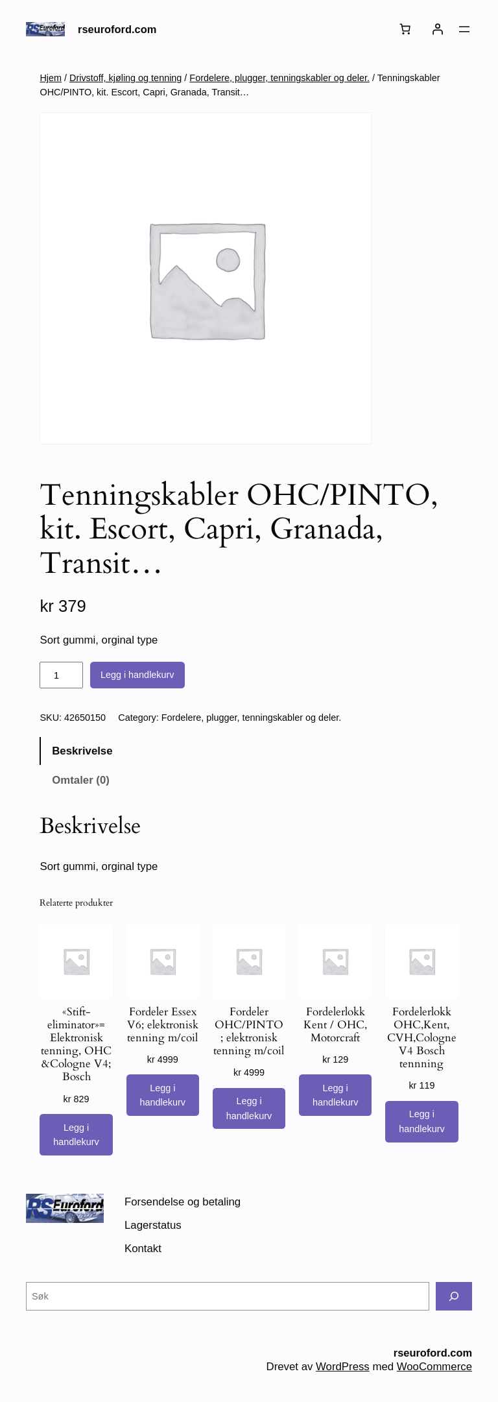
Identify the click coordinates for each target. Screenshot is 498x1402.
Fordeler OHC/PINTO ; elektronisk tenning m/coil (248, 1032)
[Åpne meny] (464, 29)
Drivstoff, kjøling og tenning (125, 78)
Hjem (51, 78)
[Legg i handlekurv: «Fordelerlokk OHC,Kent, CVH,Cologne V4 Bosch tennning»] (421, 1121)
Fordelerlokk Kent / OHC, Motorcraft (335, 1025)
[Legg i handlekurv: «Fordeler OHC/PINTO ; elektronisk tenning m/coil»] (249, 1109)
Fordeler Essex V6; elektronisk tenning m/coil (162, 1025)
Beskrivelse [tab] (82, 751)
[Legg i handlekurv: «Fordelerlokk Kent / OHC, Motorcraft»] (335, 1095)
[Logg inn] (437, 29)
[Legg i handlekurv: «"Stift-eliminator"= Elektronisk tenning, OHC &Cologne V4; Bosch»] (76, 1134)
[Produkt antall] (61, 675)
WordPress (343, 1366)
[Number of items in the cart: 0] (405, 29)
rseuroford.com (117, 29)
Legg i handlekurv (137, 675)
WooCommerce (434, 1366)
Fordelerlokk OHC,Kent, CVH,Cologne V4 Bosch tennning (421, 1038)
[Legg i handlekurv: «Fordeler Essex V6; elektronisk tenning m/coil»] (162, 1095)
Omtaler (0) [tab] (81, 780)
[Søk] (454, 1296)
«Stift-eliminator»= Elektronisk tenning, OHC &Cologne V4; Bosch (76, 1045)
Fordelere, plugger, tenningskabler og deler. (279, 78)
